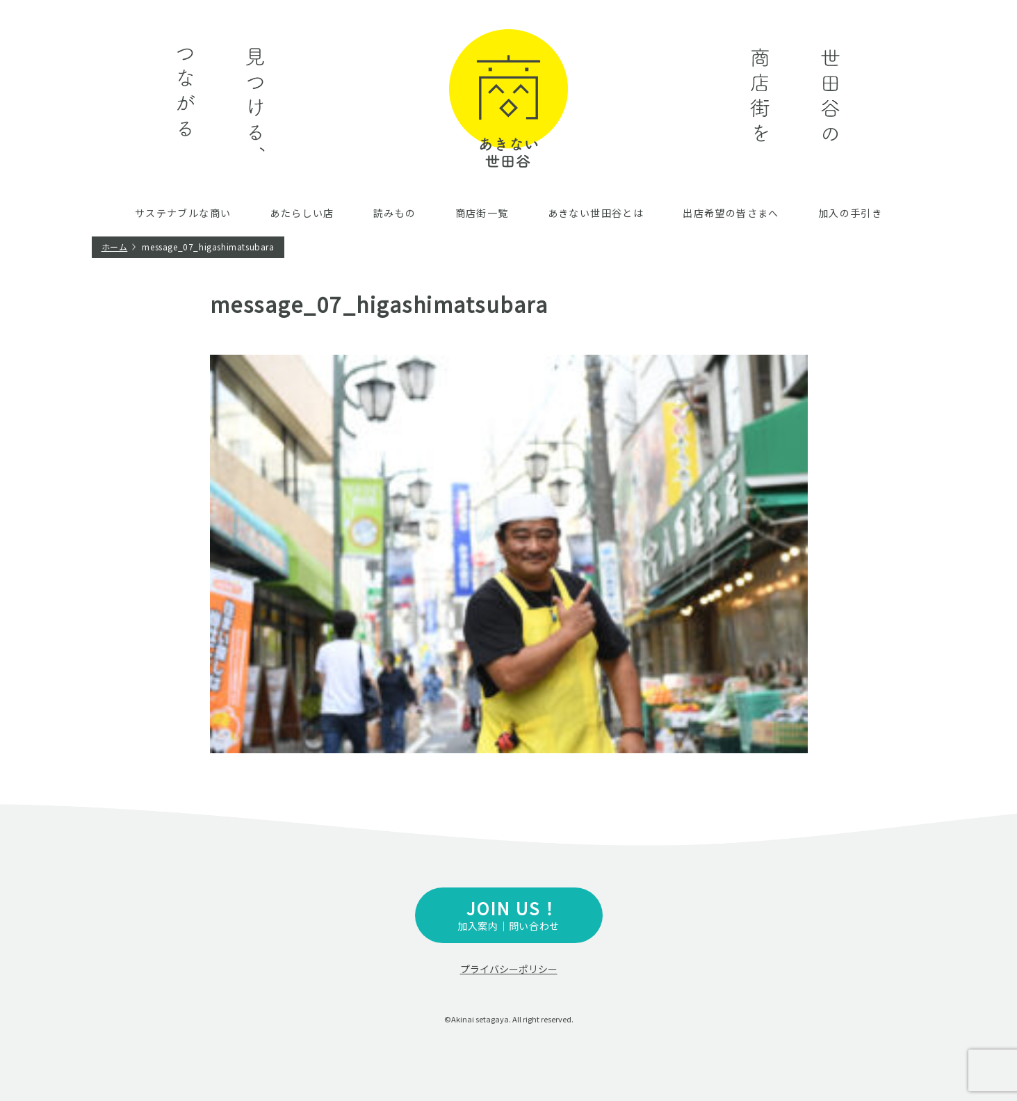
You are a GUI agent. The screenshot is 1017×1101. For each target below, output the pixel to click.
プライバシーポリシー (509, 969)
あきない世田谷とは (596, 213)
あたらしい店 (302, 213)
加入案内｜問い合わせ (509, 914)
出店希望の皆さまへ (731, 213)
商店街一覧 (482, 213)
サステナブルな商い (183, 213)
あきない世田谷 (508, 98)
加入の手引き (850, 213)
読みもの (394, 213)
